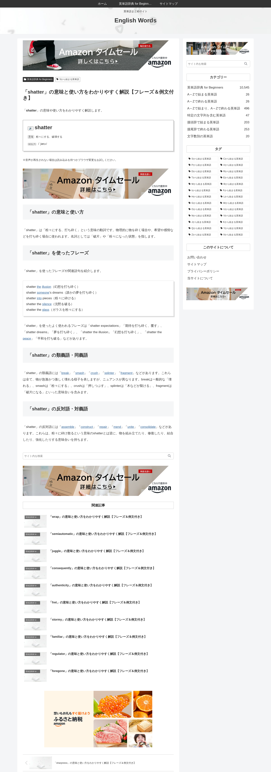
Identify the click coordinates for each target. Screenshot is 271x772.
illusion (47, 287)
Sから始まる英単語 (67, 79)
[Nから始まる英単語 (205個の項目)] (202, 216)
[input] (98, 456)
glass (46, 310)
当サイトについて (200, 278)
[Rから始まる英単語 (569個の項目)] (234, 171)
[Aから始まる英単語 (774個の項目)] (234, 165)
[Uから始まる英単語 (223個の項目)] (234, 209)
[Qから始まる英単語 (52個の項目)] (202, 228)
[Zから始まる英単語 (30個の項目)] (202, 235)
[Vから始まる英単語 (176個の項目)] (234, 216)
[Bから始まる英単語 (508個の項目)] (234, 184)
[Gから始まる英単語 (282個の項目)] (202, 203)
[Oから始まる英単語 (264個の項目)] (202, 209)
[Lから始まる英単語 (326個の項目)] (234, 197)
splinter (111, 373)
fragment (129, 373)
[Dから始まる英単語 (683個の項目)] (202, 171)
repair (105, 427)
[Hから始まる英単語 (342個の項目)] (202, 197)
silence (47, 304)
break (65, 373)
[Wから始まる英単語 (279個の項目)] (234, 203)
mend (119, 427)
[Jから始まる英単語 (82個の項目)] (202, 222)
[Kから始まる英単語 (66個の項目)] (234, 222)
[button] (169, 456)
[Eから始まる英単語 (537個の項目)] (234, 178)
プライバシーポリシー (203, 271)
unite (133, 427)
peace (27, 338)
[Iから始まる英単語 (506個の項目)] (202, 190)
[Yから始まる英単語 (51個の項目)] (234, 228)
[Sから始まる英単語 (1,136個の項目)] (202, 159)
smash (80, 373)
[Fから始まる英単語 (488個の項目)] (234, 190)
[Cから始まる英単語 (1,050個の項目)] (234, 159)
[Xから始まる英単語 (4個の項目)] (234, 235)
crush (96, 373)
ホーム (151, 760)
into (39, 298)
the (39, 287)
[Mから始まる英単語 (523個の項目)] (202, 184)
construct (87, 427)
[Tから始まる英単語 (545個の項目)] (202, 178)
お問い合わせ (196, 257)
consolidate (151, 427)
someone (43, 292)
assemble (68, 427)
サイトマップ (196, 264)
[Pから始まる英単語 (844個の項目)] (202, 165)
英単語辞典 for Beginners (38, 79)
